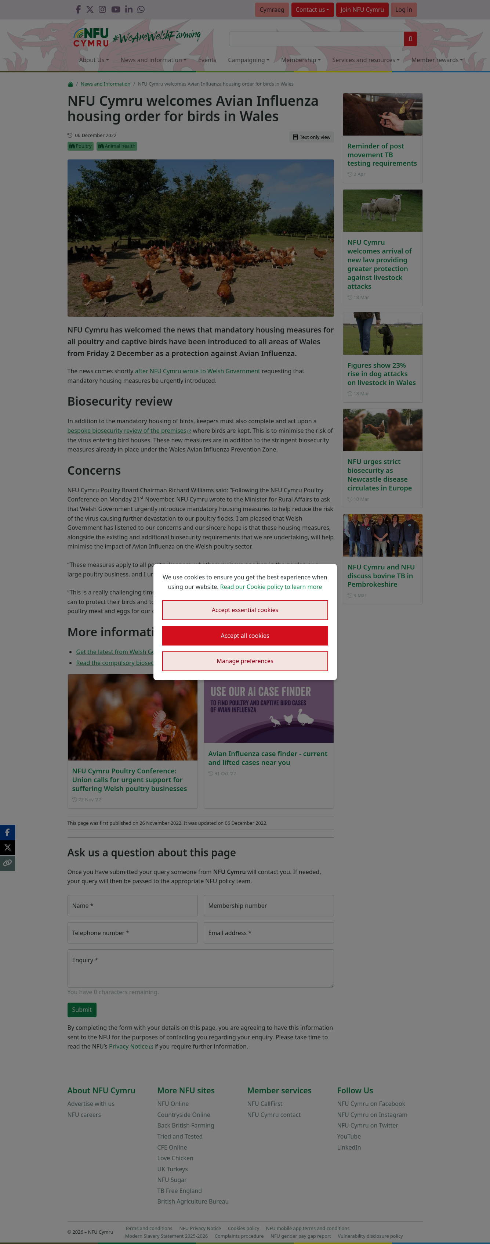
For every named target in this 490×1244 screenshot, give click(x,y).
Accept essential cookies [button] (245, 610)
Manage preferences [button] (245, 661)
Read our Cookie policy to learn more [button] (271, 587)
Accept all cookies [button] (245, 636)
